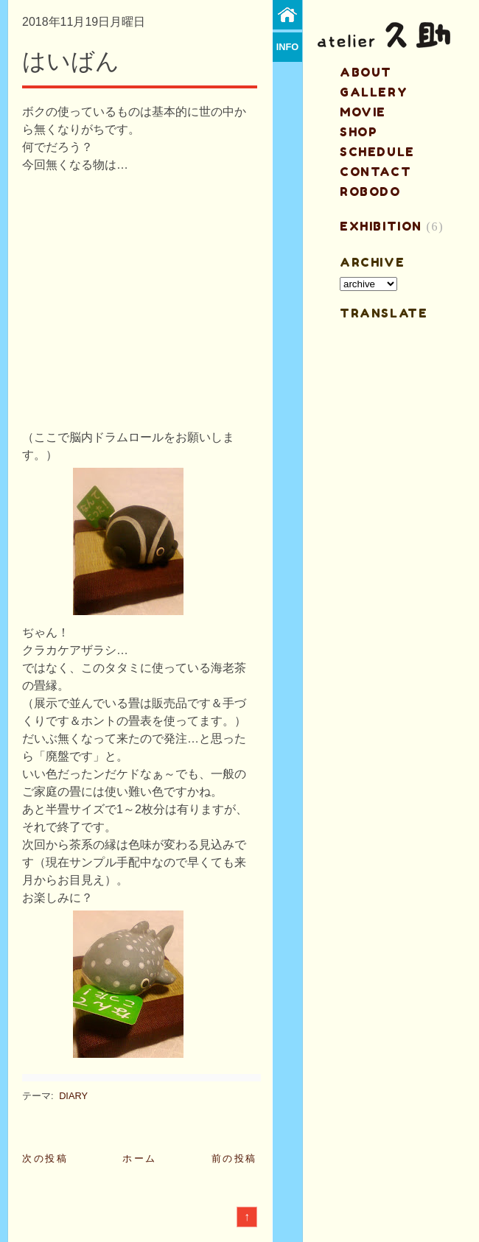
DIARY (73, 1095)
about (366, 72)
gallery (374, 92)
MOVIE (363, 112)
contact (375, 171)
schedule (377, 151)
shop (358, 131)
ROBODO (370, 191)
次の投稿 (45, 1158)
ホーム (139, 1158)
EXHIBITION (381, 226)
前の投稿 (234, 1158)
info (287, 46)
